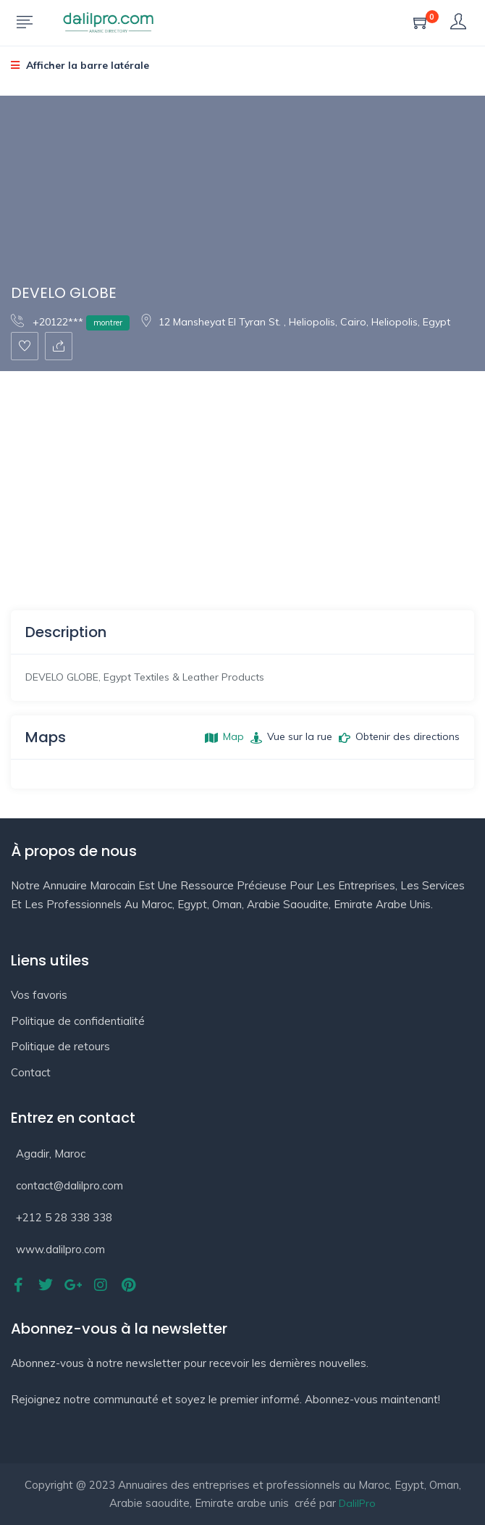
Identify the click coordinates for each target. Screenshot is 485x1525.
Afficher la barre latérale (80, 65)
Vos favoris (39, 995)
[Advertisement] (242, 479)
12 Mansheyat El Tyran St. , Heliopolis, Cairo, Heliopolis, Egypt (295, 321)
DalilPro (357, 1503)
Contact (31, 1072)
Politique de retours (60, 1046)
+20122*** (70, 321)
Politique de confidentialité (78, 1021)
